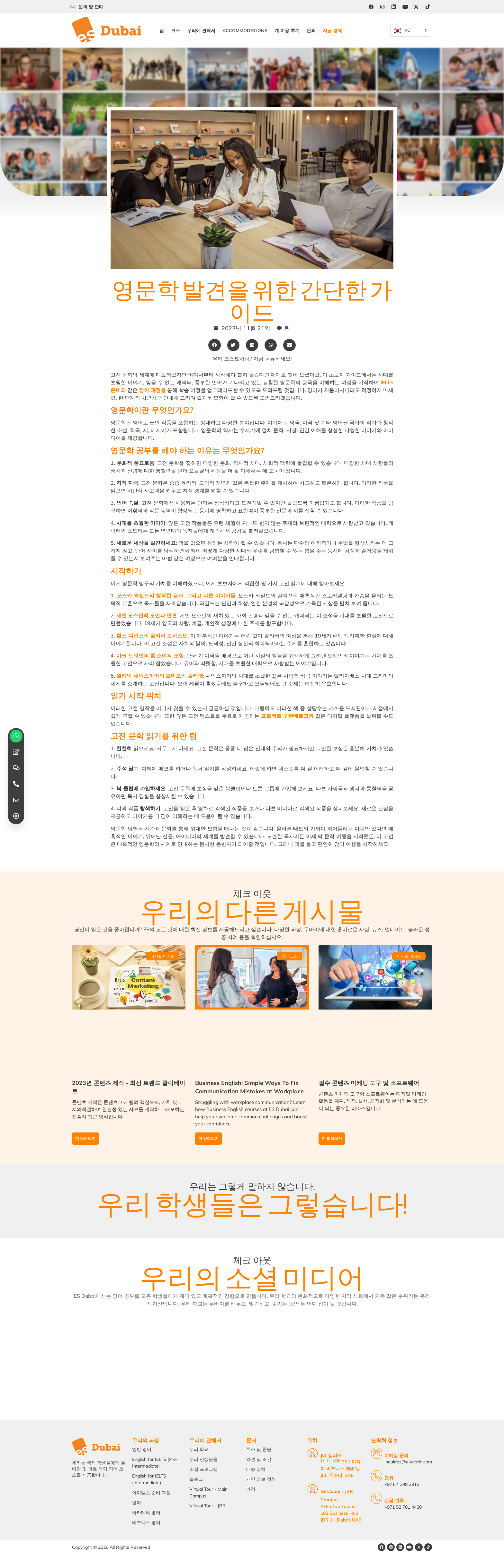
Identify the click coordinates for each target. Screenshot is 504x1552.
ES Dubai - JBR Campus (337, 1490)
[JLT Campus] (303, 1452)
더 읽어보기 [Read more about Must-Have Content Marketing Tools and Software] (332, 1131)
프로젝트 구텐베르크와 (287, 707)
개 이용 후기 (286, 26)
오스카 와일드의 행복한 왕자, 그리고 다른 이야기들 (176, 587)
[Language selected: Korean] (409, 26)
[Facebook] (370, 7)
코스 (174, 26)
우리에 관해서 (200, 26)
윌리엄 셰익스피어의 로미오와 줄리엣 (159, 666)
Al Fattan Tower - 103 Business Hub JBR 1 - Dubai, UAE (334, 1503)
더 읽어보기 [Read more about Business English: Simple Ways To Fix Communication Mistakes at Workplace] (208, 1131)
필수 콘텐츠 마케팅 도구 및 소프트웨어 (369, 1075)
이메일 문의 (397, 1454)
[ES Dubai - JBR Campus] (303, 1488)
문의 (310, 26)
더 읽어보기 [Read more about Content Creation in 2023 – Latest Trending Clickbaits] (85, 1131)
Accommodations (244, 26)
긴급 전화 (394, 1499)
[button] (214, 336)
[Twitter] (417, 7)
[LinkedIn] (394, 7)
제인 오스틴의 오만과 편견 (146, 606)
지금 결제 (331, 26)
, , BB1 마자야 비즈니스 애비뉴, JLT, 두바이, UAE (338, 1467)
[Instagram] (382, 7)
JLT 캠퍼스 (322, 1454)
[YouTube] (405, 7)
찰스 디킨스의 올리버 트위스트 (151, 627)
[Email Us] (376, 1452)
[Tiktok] (428, 7)
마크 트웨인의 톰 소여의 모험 (150, 647)
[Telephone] (376, 1474)
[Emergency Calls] (376, 1497)
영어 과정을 (152, 381)
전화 (389, 1476)
